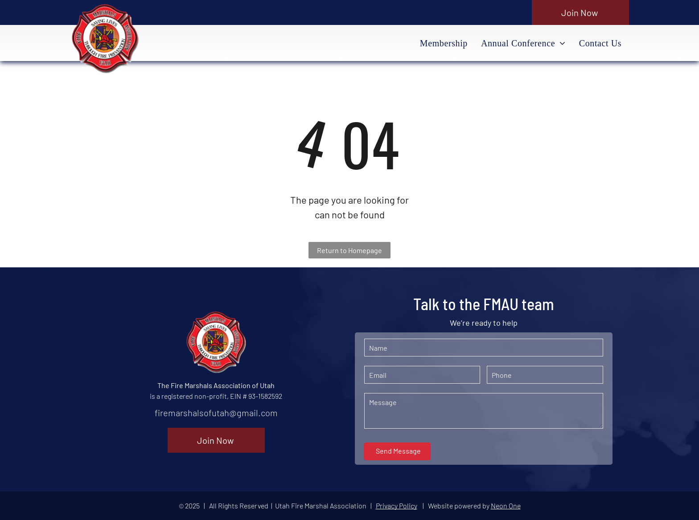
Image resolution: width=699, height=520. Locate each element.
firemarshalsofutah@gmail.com (216, 412)
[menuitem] (443, 43)
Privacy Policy (396, 505)
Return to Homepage (349, 250)
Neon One (506, 505)
